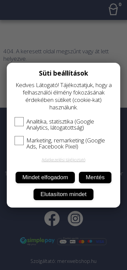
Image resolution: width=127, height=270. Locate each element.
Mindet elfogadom (45, 177)
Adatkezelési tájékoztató (63, 160)
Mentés (95, 177)
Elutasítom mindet (63, 194)
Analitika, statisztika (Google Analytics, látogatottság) (54, 124)
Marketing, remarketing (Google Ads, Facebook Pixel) (60, 143)
